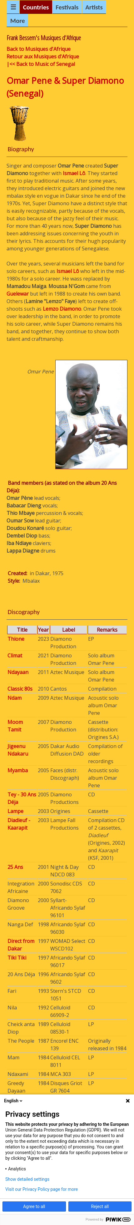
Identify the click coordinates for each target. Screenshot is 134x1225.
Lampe (15, 811)
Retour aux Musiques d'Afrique (43, 56)
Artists (94, 7)
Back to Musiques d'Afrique (39, 48)
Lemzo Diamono (62, 308)
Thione (15, 638)
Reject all (100, 1206)
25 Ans (15, 867)
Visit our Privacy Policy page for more (41, 1189)
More (17, 21)
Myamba (17, 770)
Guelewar (18, 293)
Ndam (14, 697)
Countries (36, 7)
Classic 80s (19, 688)
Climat (14, 655)
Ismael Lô (74, 173)
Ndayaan (17, 672)
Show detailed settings (27, 1179)
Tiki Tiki (16, 957)
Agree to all (34, 1206)
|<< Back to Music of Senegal (41, 64)
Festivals (67, 7)
